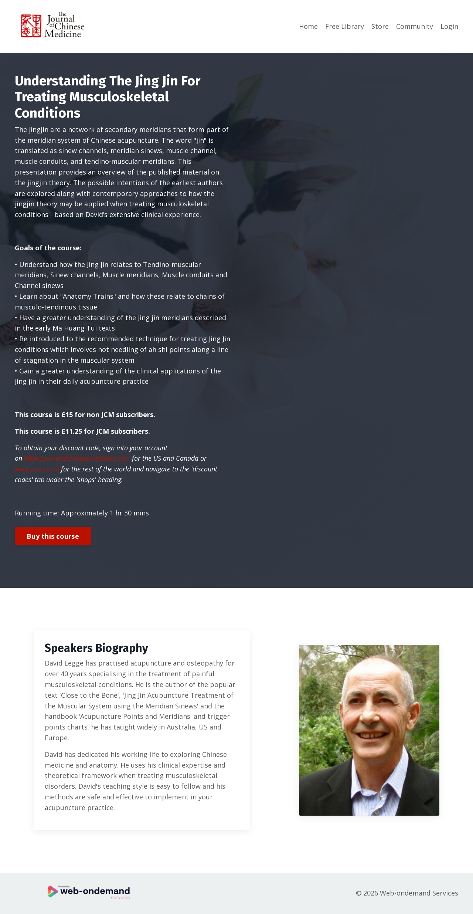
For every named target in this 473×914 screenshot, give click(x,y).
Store (380, 26)
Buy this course (53, 536)
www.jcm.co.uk (37, 468)
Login (449, 26)
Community (414, 26)
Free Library (344, 26)
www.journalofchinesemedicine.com (77, 458)
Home (308, 26)
